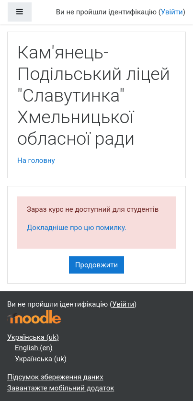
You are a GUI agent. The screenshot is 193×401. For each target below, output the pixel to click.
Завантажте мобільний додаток (60, 388)
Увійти (172, 12)
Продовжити (96, 265)
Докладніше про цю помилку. (76, 227)
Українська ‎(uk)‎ (33, 337)
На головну (36, 160)
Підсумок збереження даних (55, 377)
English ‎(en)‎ (34, 348)
